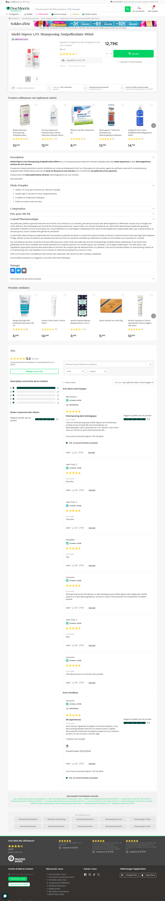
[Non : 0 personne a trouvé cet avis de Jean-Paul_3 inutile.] (82, 490)
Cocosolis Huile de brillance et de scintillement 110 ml (65, 801)
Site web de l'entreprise (57, 891)
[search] (128, 9)
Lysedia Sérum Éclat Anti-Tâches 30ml (135, 799)
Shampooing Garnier (56, 826)
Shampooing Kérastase (28, 819)
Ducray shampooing (28, 826)
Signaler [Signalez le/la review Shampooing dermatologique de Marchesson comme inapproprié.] (91, 452)
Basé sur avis (15, 852)
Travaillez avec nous (56, 880)
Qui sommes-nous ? (56, 874)
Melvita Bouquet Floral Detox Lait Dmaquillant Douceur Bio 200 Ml (109, 803)
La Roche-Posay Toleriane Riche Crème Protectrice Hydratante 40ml (56, 803)
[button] (138, 9)
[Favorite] (36, 105)
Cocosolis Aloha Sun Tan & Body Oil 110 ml (103, 801)
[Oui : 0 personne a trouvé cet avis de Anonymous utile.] (75, 608)
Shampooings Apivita (113, 826)
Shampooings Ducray (113, 819)
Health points (53, 888)
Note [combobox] (75, 371)
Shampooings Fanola (142, 826)
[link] (24, 358)
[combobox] (136, 382)
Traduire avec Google (75, 739)
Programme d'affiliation (58, 883)
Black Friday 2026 (55, 894)
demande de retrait (19, 884)
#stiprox (63, 66)
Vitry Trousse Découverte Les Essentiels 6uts (29, 799)
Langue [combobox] (98, 371)
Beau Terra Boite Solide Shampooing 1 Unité (65, 799)
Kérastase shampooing (56, 819)
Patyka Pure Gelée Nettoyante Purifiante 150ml (101, 799)
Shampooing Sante (85, 826)
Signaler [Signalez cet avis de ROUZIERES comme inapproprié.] (92, 565)
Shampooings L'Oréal (142, 819)
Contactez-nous (17, 879)
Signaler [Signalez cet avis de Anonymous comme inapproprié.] (92, 608)
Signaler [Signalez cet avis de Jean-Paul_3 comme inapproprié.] (92, 490)
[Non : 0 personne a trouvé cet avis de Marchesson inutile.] (81, 453)
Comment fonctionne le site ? (60, 877)
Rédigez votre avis (34, 371)
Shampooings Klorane (85, 819)
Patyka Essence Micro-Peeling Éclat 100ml (26, 801)
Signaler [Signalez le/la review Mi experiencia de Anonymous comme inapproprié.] (92, 763)
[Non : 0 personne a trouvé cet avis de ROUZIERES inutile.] (82, 565)
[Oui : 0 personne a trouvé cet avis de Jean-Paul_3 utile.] (75, 490)
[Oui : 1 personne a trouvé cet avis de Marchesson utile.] (75, 453)
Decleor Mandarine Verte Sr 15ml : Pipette (136, 801)
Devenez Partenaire (56, 886)
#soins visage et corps (76, 66)
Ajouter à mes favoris (129, 62)
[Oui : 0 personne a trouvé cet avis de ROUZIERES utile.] (75, 565)
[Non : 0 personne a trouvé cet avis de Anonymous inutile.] (82, 608)
